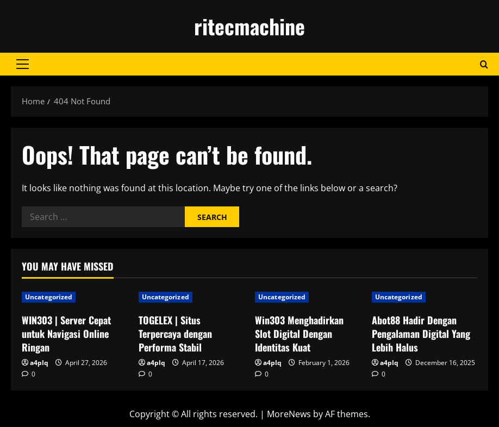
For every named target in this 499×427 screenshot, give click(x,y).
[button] (22, 64)
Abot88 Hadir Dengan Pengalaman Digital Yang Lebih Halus (421, 333)
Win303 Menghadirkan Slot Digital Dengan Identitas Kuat (299, 333)
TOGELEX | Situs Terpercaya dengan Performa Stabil (175, 333)
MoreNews (289, 414)
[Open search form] (484, 64)
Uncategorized (48, 297)
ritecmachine (249, 26)
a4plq (39, 362)
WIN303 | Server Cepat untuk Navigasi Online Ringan (66, 333)
